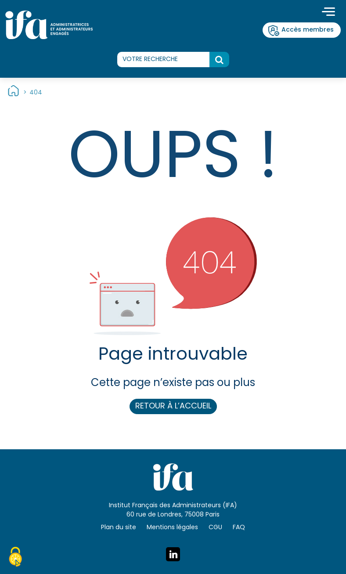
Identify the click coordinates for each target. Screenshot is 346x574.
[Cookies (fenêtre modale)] (15, 558)
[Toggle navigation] (328, 12)
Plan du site (118, 528)
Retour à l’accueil (173, 406)
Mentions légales (172, 528)
